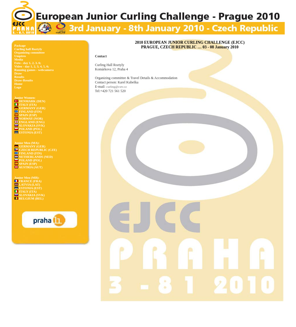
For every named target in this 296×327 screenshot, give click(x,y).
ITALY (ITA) (25, 104)
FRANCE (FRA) (28, 181)
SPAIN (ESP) (25, 115)
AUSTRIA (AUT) (28, 167)
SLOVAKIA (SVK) (29, 125)
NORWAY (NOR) (28, 118)
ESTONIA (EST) (28, 132)
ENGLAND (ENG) (29, 122)
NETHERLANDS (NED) (33, 156)
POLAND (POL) (28, 129)
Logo (17, 87)
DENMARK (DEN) (29, 101)
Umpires (20, 56)
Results (19, 76)
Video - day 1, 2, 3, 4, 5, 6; (31, 66)
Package (20, 45)
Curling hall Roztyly (28, 49)
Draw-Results (23, 80)
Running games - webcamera (34, 70)
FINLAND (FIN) (28, 111)
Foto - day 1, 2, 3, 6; (27, 63)
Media (18, 59)
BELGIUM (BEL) (29, 198)
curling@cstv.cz (116, 86)
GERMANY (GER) (29, 108)
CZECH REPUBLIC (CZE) (35, 149)
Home (18, 83)
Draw (18, 73)
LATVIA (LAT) (27, 184)
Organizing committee (29, 52)
